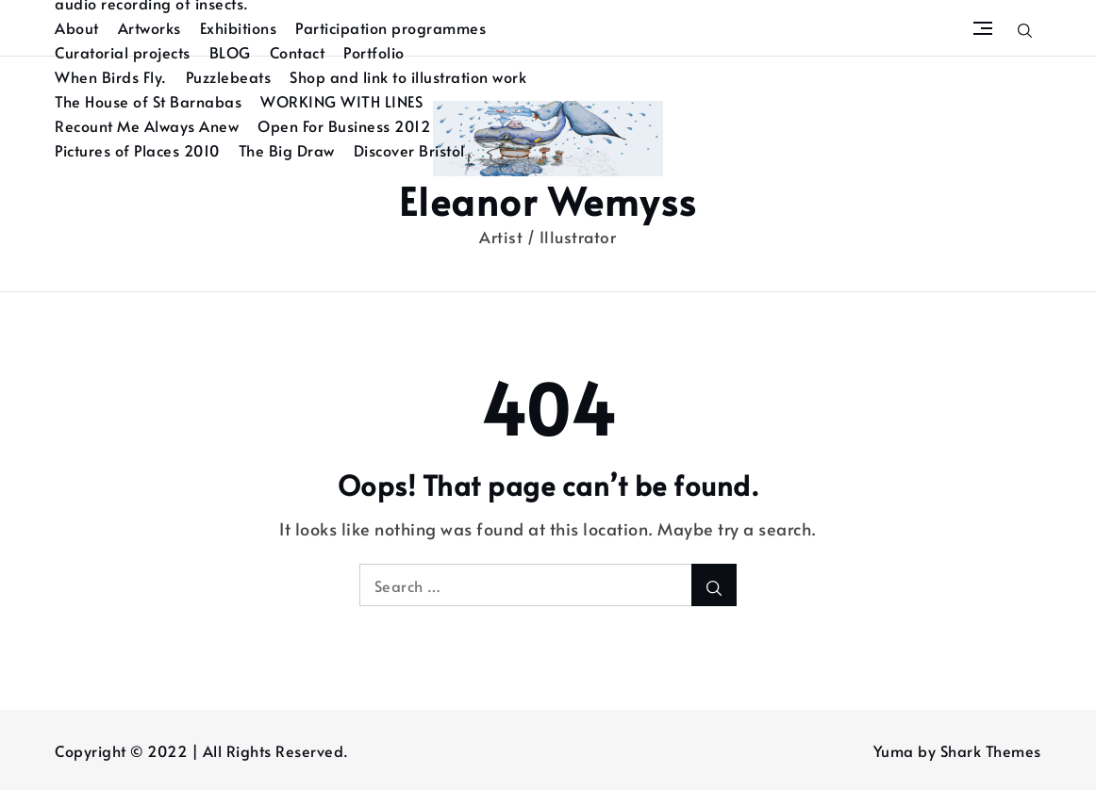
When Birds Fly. (111, 76)
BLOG (230, 51)
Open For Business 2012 (343, 125)
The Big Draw (287, 150)
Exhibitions (238, 27)
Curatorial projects (123, 51)
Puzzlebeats (229, 76)
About (77, 27)
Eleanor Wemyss (548, 200)
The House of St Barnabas (148, 101)
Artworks (149, 27)
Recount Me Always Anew (147, 125)
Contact (297, 51)
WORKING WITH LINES (341, 101)
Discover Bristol (409, 150)
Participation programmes (390, 27)
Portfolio (374, 51)
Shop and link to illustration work (408, 76)
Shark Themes (990, 750)
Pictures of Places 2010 (137, 150)
